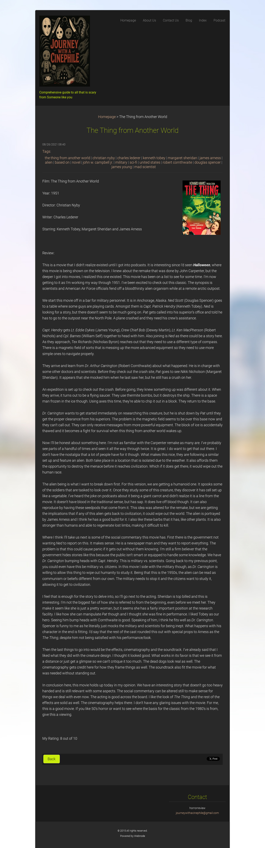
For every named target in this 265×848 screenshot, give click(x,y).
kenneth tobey (154, 158)
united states (150, 162)
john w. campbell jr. (98, 162)
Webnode (139, 835)
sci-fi (133, 162)
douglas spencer (207, 162)
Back (52, 759)
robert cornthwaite (177, 162)
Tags (46, 151)
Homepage (107, 117)
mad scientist (145, 167)
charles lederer (128, 158)
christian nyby (104, 158)
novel (76, 162)
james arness (210, 158)
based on (62, 162)
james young (121, 167)
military (121, 162)
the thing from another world (67, 158)
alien (48, 162)
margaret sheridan (182, 158)
